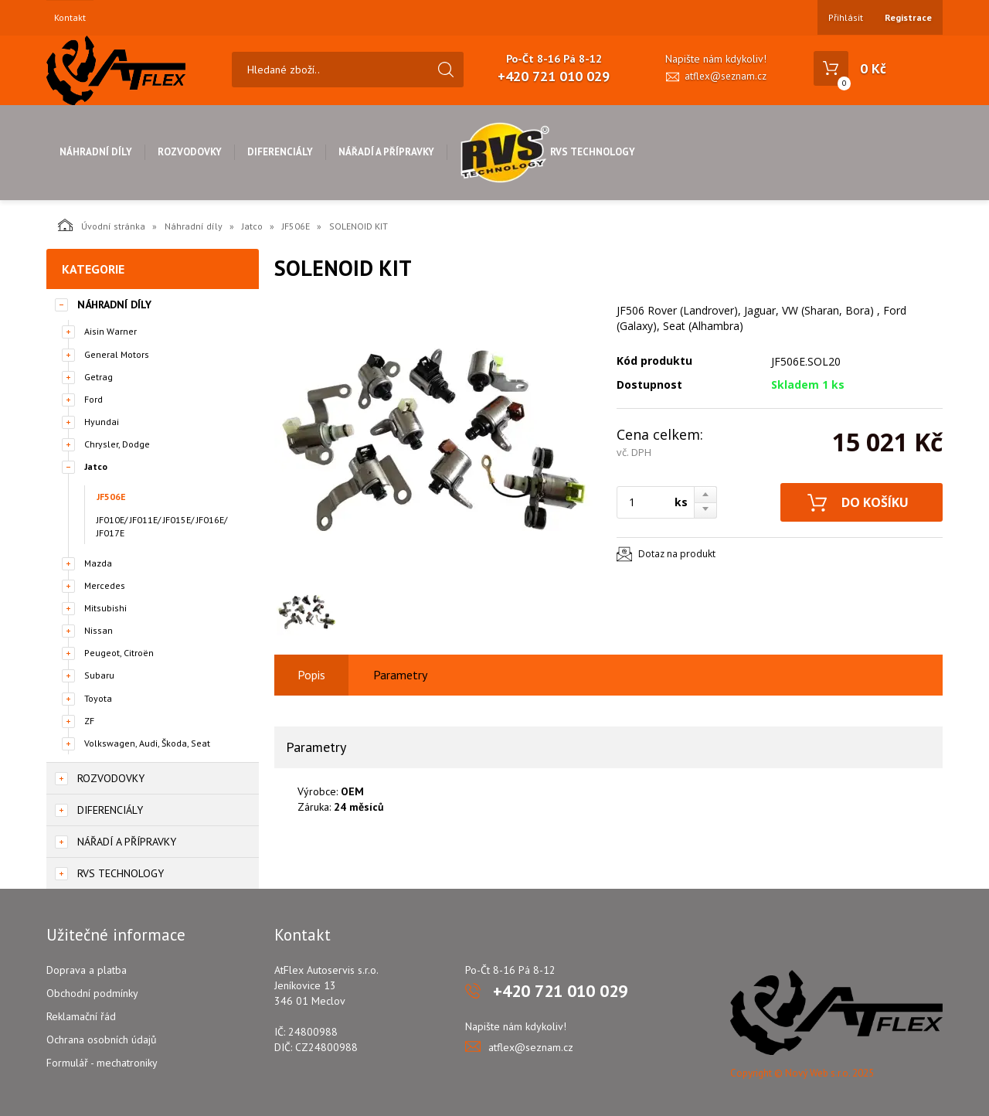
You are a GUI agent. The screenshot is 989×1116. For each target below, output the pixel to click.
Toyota (98, 698)
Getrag (98, 377)
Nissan (98, 630)
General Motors (116, 354)
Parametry (400, 674)
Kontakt (70, 17)
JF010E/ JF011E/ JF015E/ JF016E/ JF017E (162, 526)
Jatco (252, 226)
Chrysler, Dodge (117, 444)
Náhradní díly (95, 151)
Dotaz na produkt (676, 553)
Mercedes (104, 585)
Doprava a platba (86, 970)
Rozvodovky (190, 151)
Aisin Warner (110, 331)
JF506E (296, 226)
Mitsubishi (105, 608)
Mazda (98, 563)
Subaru (99, 675)
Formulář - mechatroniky (102, 1063)
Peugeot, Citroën (119, 652)
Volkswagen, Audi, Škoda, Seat (147, 743)
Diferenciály (280, 151)
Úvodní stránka (101, 225)
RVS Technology (547, 151)
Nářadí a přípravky (386, 151)
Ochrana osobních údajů (101, 1039)
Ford (93, 399)
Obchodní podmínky (92, 993)
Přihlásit (845, 17)
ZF (89, 720)
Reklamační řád (81, 1016)
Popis (311, 674)
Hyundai (101, 421)
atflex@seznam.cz (725, 76)
